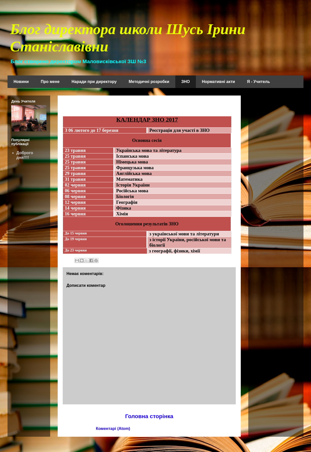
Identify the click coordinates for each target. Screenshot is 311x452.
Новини (21, 81)
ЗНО (185, 81)
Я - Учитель (258, 81)
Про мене (50, 81)
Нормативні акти (218, 81)
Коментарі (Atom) (113, 428)
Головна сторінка (149, 416)
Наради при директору (94, 81)
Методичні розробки (149, 81)
